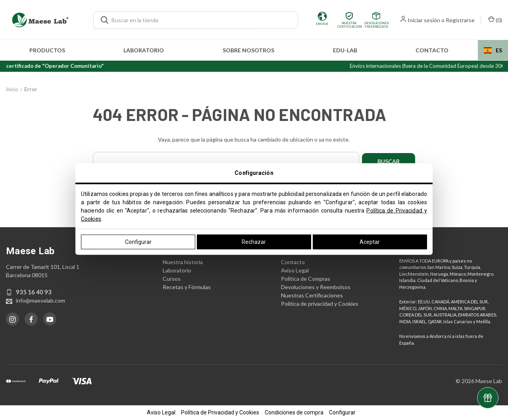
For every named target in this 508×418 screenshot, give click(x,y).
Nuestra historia (183, 260)
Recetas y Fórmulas (187, 285)
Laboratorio (143, 50)
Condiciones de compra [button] (294, 411)
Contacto (432, 50)
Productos (47, 50)
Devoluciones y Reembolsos (315, 285)
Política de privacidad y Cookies (319, 302)
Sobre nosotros (248, 50)
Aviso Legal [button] (161, 411)
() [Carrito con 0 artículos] (495, 19)
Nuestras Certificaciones (312, 293)
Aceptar (370, 242)
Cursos (172, 277)
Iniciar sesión (424, 20)
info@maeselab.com (40, 299)
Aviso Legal (295, 268)
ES (493, 50)
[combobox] (493, 50)
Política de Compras (305, 277)
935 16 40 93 (34, 290)
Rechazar (254, 242)
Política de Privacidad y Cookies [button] (220, 411)
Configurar (138, 242)
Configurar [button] (342, 411)
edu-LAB (345, 50)
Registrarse (460, 20)
